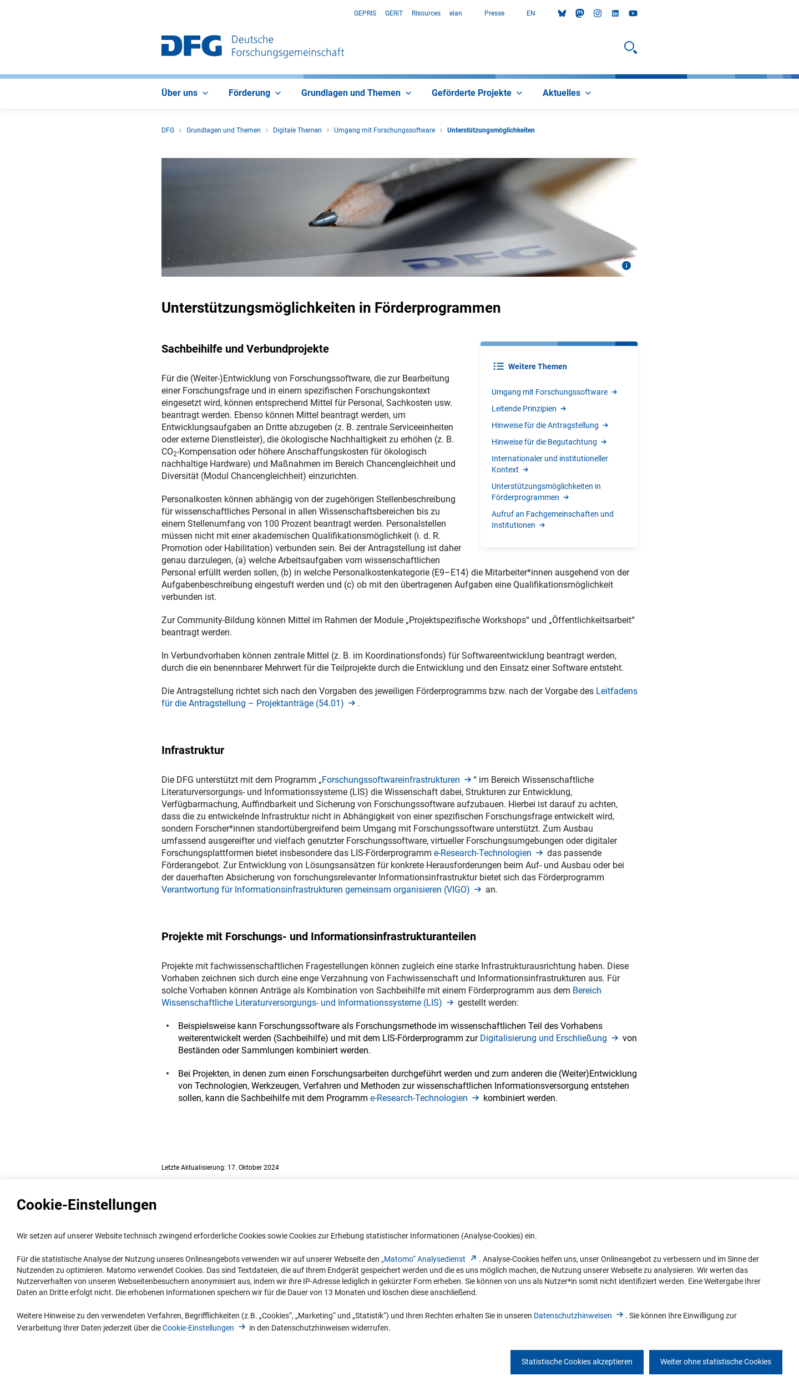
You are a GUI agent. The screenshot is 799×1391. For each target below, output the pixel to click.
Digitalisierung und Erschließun (550, 1038)
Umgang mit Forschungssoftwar (555, 392)
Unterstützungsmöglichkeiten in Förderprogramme (546, 492)
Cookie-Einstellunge (205, 1327)
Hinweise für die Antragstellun (551, 425)
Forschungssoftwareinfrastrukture (397, 780)
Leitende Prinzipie (530, 408)
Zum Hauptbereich (0, 13)
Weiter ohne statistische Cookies (715, 1361)
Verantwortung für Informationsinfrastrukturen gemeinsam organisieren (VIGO (322, 889)
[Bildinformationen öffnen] (626, 265)
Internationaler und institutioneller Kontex (550, 464)
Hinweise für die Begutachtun (550, 441)
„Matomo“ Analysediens (430, 1259)
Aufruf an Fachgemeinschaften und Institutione (553, 519)
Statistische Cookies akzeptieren (577, 1361)
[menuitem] (186, 93)
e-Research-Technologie (489, 853)
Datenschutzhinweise (579, 1315)
